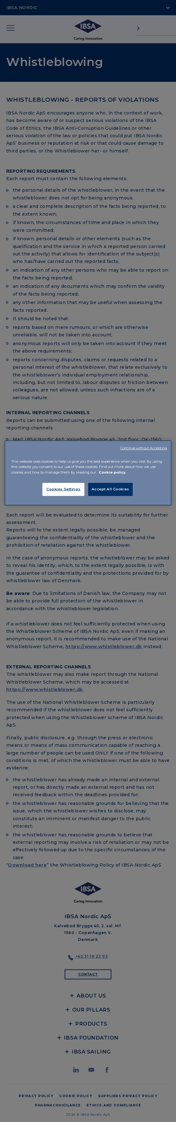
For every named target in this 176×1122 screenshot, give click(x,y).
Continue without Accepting (143, 448)
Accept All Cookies (110, 489)
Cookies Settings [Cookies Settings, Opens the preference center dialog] (63, 489)
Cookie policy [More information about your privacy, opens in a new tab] (112, 472)
